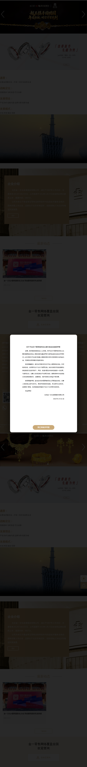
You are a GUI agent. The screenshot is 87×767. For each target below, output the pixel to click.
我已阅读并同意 (44, 427)
